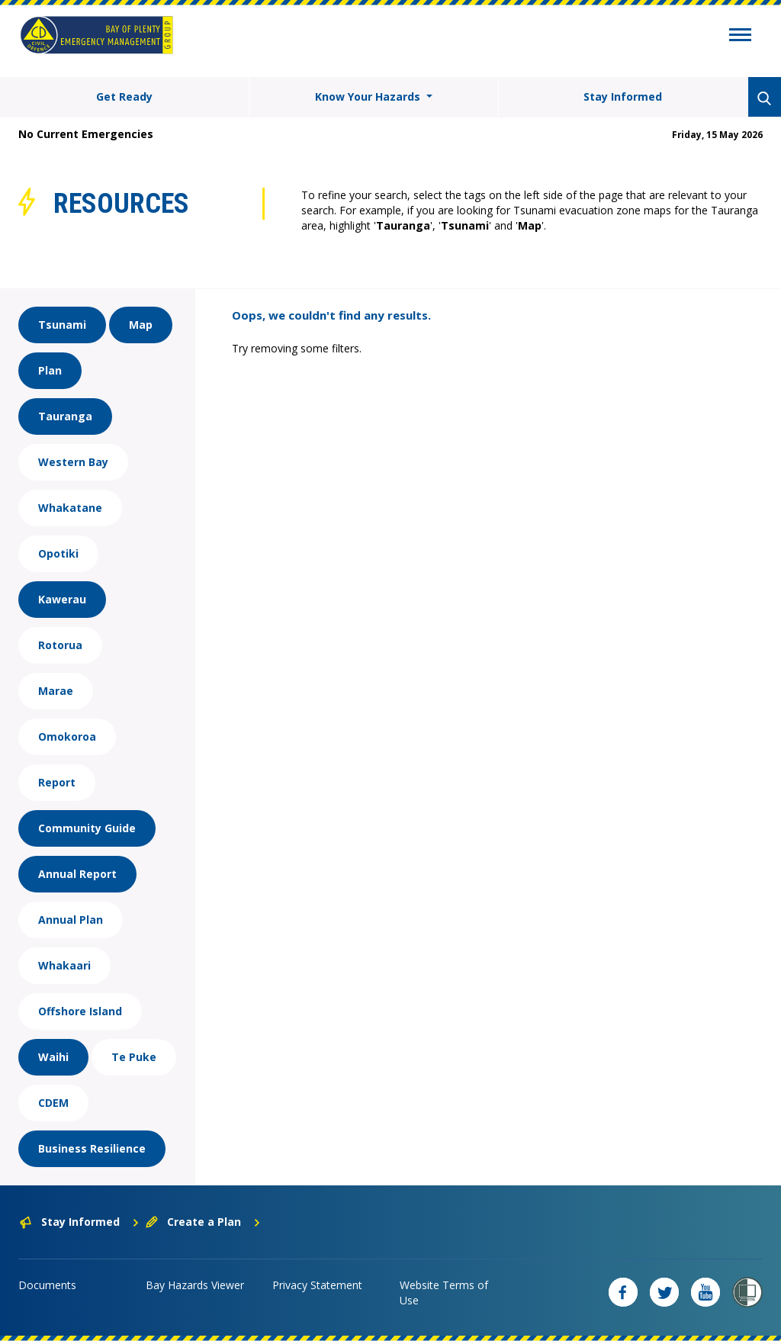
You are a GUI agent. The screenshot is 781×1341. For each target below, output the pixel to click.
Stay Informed (622, 96)
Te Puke (133, 1057)
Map (141, 324)
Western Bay (73, 462)
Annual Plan (70, 919)
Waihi (53, 1057)
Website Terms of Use (444, 1292)
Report (57, 782)
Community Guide (87, 828)
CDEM (53, 1102)
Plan (50, 370)
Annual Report (77, 874)
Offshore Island (80, 1011)
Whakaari (64, 965)
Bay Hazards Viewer (195, 1285)
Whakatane (70, 507)
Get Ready (124, 96)
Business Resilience (92, 1148)
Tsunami (62, 324)
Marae (55, 690)
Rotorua (60, 645)
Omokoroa (67, 736)
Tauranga (65, 416)
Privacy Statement (317, 1285)
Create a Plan (203, 1221)
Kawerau (62, 599)
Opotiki (58, 553)
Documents (47, 1285)
